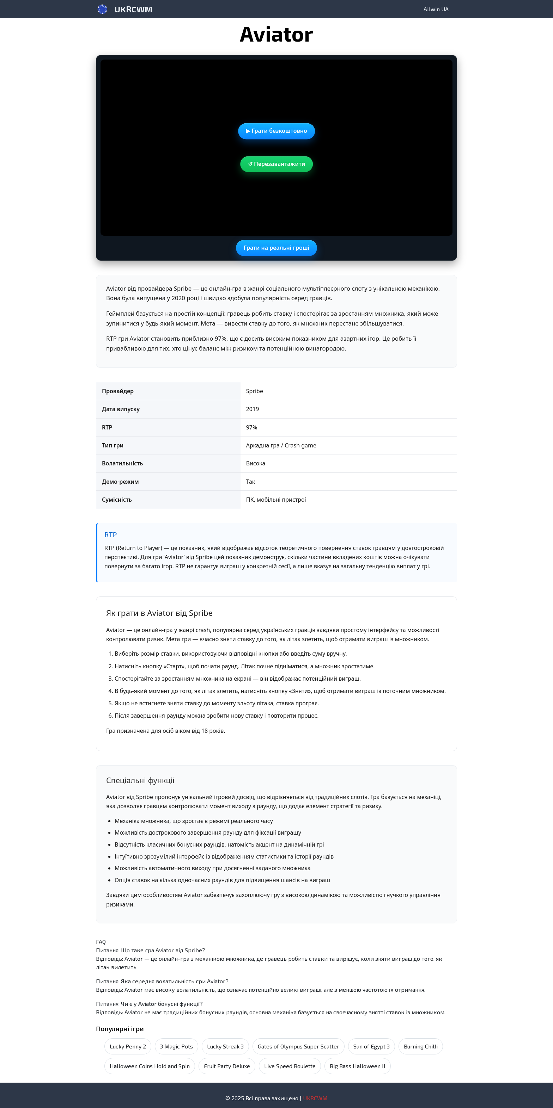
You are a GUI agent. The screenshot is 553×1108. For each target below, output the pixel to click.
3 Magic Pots (176, 1046)
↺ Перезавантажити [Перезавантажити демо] (276, 164)
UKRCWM (133, 9)
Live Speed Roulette (290, 1066)
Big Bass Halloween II (357, 1066)
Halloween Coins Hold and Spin (150, 1066)
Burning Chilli (421, 1046)
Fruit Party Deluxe (227, 1066)
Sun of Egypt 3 (371, 1046)
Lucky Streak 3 (225, 1046)
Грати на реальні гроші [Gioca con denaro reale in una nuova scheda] (277, 248)
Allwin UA (436, 9)
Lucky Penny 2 (128, 1046)
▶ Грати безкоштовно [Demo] (276, 131)
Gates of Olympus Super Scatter (298, 1046)
